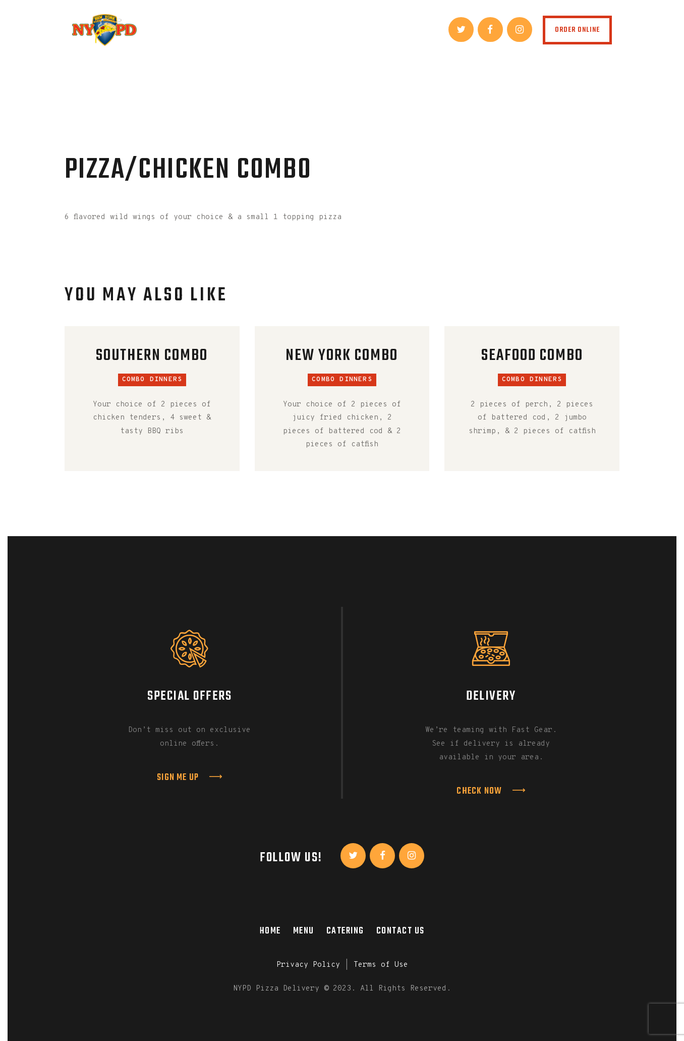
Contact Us (400, 931)
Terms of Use (381, 965)
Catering (345, 931)
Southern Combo (152, 356)
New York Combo (342, 356)
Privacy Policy (308, 965)
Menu (303, 931)
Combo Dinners (152, 380)
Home (270, 931)
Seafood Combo (532, 356)
